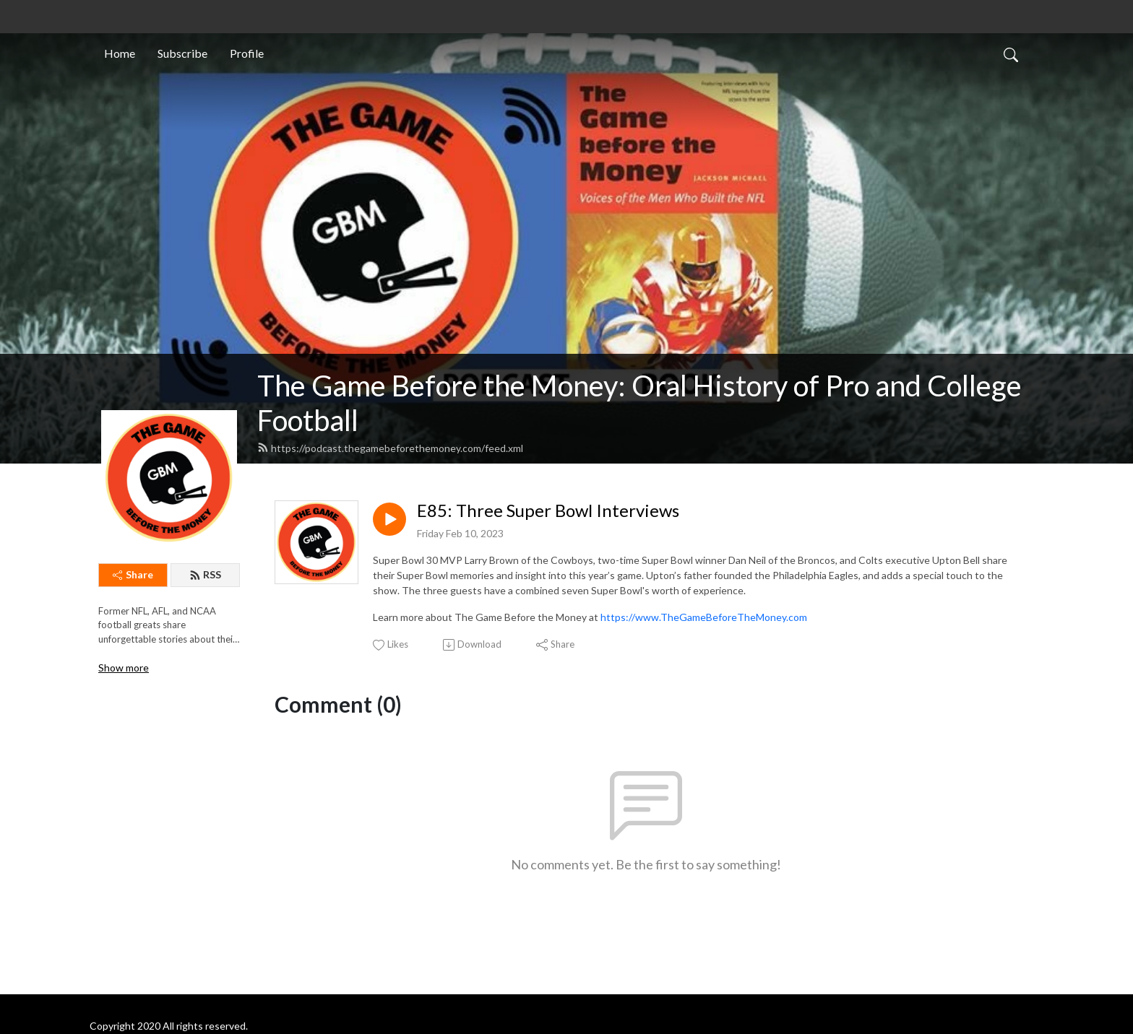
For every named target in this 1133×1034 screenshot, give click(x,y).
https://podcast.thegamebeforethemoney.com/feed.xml (390, 448)
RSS (205, 574)
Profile (247, 53)
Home (119, 53)
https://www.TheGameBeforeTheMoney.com (703, 617)
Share (133, 574)
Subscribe (182, 53)
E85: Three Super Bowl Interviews (548, 510)
